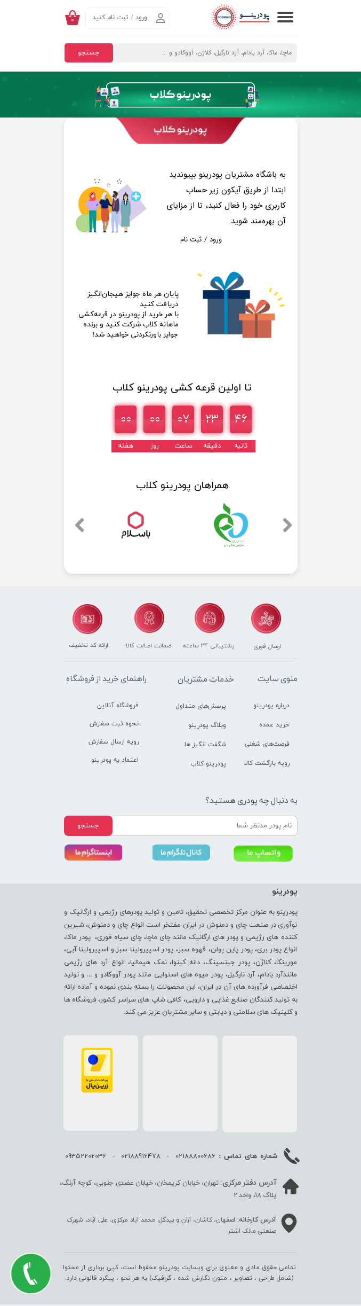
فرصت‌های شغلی (267, 744)
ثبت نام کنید (110, 17)
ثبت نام (191, 239)
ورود (141, 17)
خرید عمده (274, 725)
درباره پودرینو (271, 705)
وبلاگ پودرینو (207, 725)
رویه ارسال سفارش (114, 742)
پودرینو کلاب (208, 764)
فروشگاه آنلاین (118, 705)
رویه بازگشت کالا (267, 763)
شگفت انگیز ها (205, 744)
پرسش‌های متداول (200, 706)
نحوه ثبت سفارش (114, 724)
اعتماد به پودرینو (115, 760)
